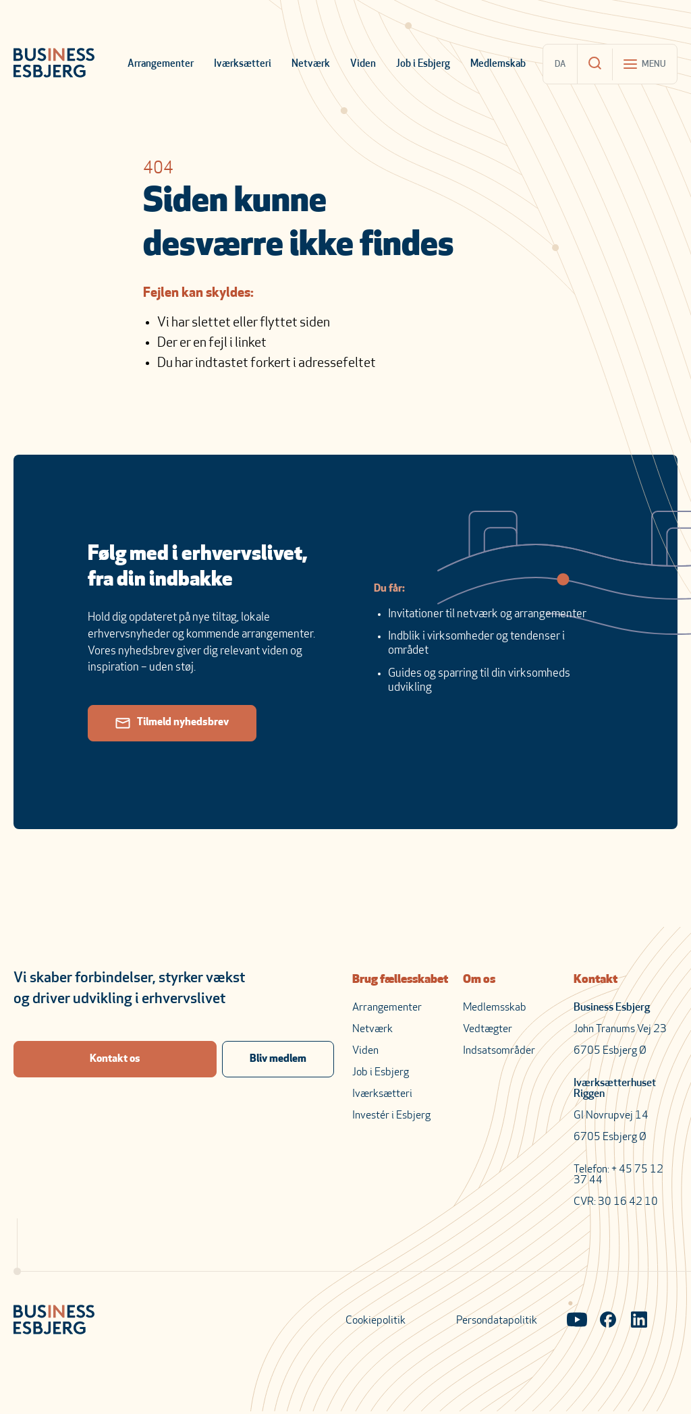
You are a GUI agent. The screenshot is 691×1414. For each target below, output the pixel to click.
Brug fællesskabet (400, 979)
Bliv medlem (278, 1059)
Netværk (311, 64)
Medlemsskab (494, 1007)
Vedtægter (487, 1029)
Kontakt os (115, 1059)
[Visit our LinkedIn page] (639, 1320)
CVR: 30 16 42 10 (616, 1202)
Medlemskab (498, 64)
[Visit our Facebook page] (608, 1320)
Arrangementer (161, 64)
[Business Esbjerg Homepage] (53, 64)
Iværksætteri (242, 64)
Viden (363, 64)
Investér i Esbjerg (391, 1115)
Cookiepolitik (376, 1321)
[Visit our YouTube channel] (577, 1320)
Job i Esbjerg (423, 64)
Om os (479, 979)
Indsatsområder (499, 1051)
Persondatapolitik (496, 1321)
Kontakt (595, 979)
